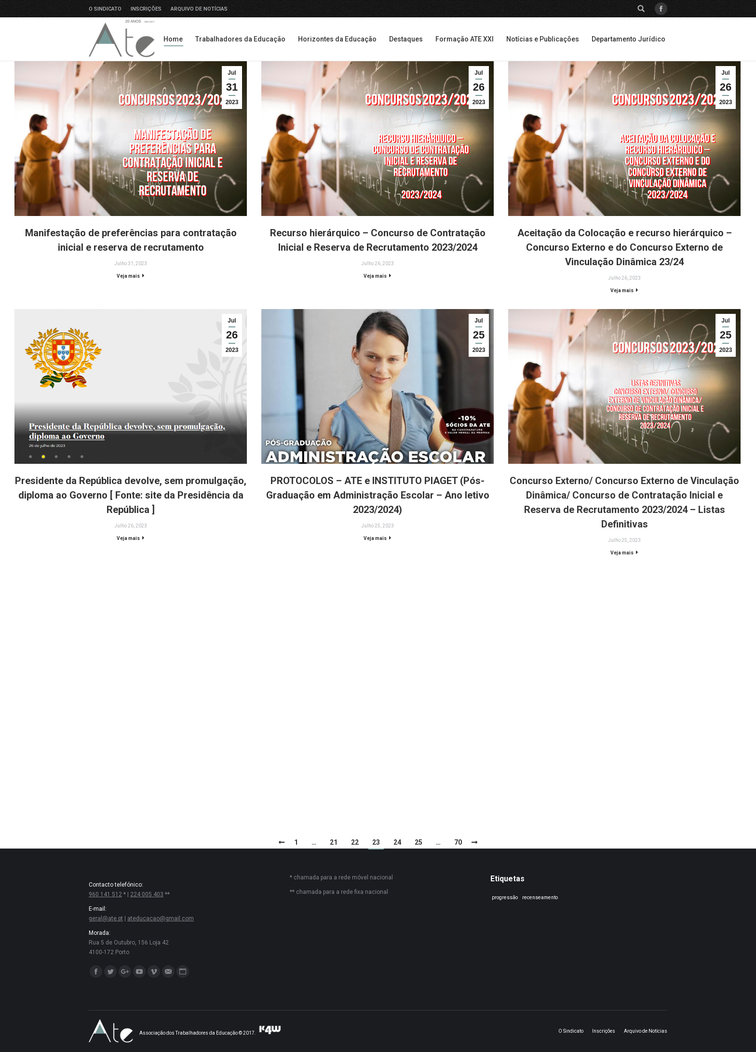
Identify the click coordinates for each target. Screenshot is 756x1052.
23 (376, 842)
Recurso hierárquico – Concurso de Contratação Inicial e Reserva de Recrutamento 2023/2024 (378, 240)
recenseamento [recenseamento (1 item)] (540, 897)
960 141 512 (105, 894)
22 (355, 842)
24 (397, 842)
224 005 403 (146, 894)
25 (418, 842)
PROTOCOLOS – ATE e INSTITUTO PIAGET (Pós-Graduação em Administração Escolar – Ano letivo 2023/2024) (377, 495)
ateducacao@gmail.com (160, 918)
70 (458, 842)
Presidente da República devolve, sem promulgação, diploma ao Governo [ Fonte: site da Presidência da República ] (130, 495)
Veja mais (128, 276)
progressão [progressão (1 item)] (505, 897)
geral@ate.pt (106, 918)
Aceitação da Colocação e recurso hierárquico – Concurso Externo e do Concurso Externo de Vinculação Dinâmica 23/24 (624, 247)
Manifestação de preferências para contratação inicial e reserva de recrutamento (131, 240)
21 (334, 842)
